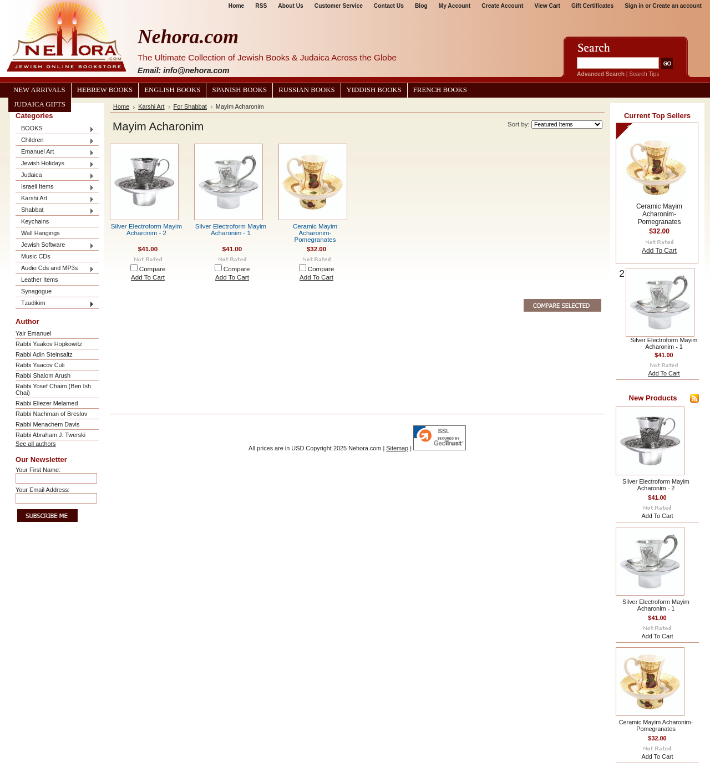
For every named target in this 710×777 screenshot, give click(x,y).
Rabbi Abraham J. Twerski (50, 434)
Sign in (634, 6)
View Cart (547, 6)
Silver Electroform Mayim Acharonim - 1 (230, 229)
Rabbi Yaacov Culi (40, 365)
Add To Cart (148, 277)
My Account (455, 6)
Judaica (55, 175)
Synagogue (36, 291)
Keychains (35, 221)
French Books (440, 90)
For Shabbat (190, 106)
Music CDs (35, 256)
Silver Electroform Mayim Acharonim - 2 (146, 229)
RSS (261, 6)
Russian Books (306, 90)
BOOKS (55, 129)
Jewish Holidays (55, 164)
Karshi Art (55, 199)
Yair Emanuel (33, 333)
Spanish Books (239, 90)
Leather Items (39, 279)
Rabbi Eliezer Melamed (47, 403)
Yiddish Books (374, 90)
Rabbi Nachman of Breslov (51, 413)
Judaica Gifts (39, 104)
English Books (172, 90)
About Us (290, 6)
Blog (421, 6)
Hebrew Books (105, 90)
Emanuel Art (55, 152)
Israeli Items (55, 187)
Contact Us (389, 6)
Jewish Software (55, 245)
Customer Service (339, 6)
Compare (152, 269)
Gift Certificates (592, 6)
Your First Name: (38, 469)
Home (236, 6)
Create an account (677, 6)
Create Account (502, 6)
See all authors (36, 443)
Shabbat (55, 210)
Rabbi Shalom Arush (43, 375)
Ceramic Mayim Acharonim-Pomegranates (315, 233)
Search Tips (644, 74)
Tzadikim (55, 303)
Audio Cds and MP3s (55, 269)
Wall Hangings (40, 233)
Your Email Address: (43, 489)
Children (55, 140)
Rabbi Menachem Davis (47, 424)
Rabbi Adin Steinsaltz (44, 354)
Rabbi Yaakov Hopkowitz (49, 344)
